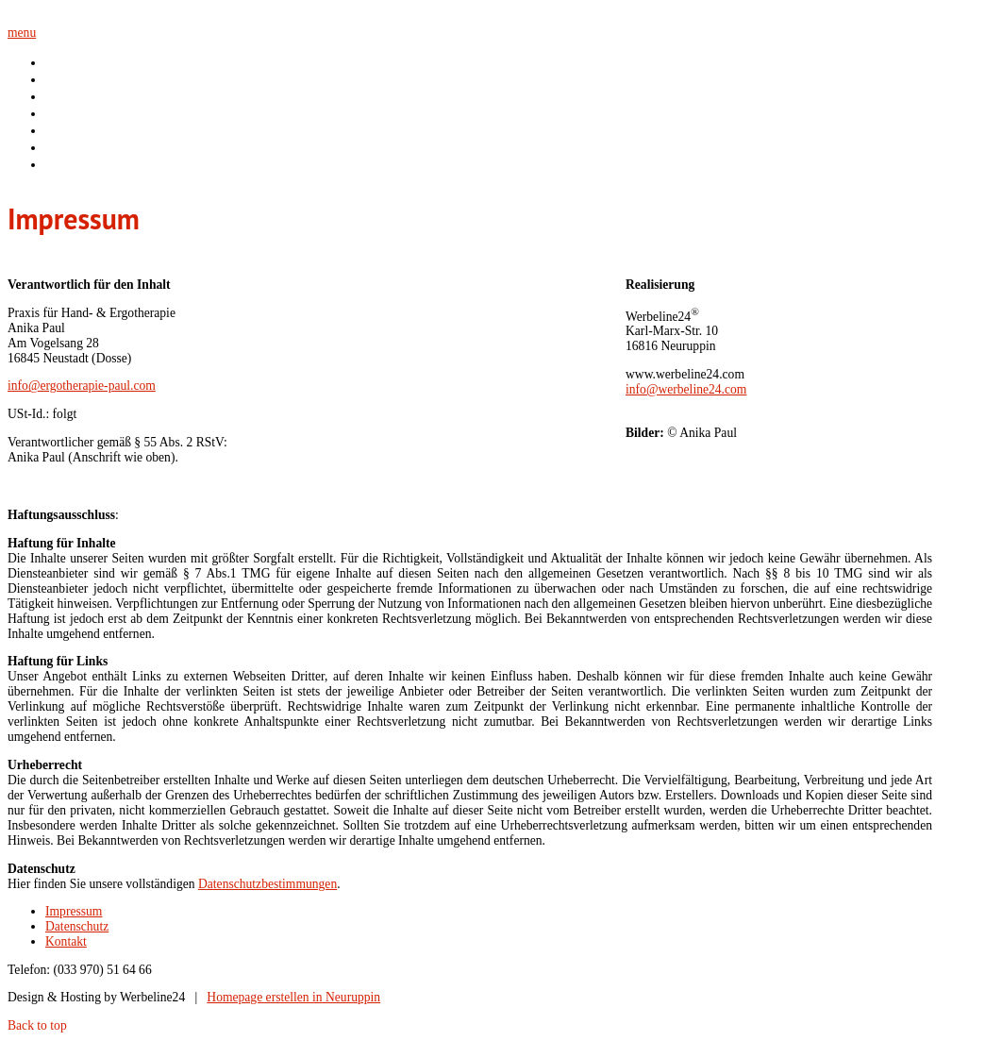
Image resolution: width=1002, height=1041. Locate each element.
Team (60, 147)
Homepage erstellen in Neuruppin (293, 997)
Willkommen (79, 62)
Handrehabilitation (96, 113)
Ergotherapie (80, 96)
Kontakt (66, 164)
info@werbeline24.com (686, 389)
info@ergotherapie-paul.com (82, 385)
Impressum (73, 911)
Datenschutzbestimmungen (267, 884)
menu (22, 32)
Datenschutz (77, 926)
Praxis (61, 130)
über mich (72, 79)
